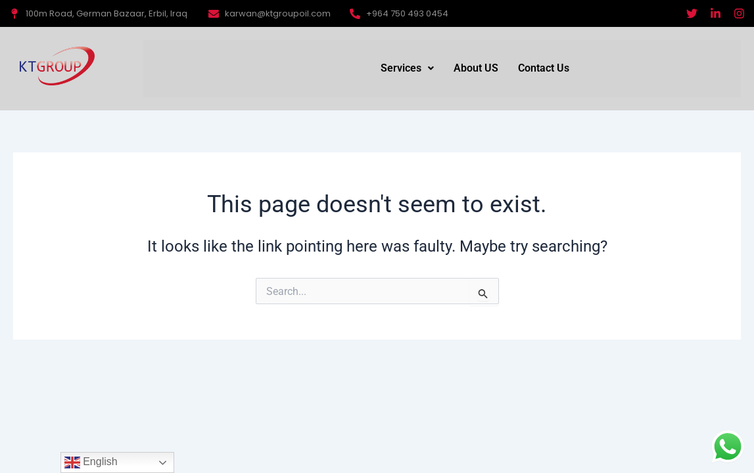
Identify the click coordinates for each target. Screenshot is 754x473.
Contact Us (543, 68)
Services (407, 68)
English (91, 462)
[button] (407, 68)
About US (476, 68)
